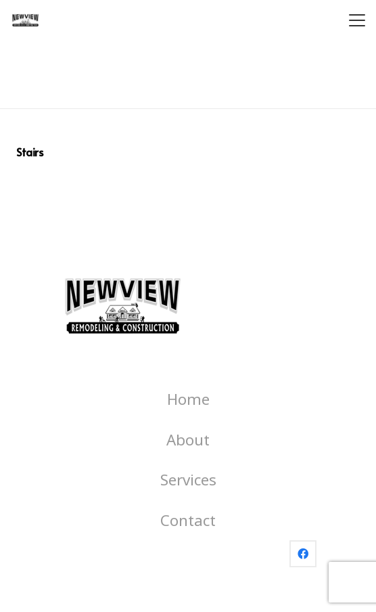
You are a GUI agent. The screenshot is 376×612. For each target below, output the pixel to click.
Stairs (29, 151)
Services (188, 479)
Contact (188, 520)
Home (188, 399)
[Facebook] (302, 553)
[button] (357, 20)
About (188, 439)
